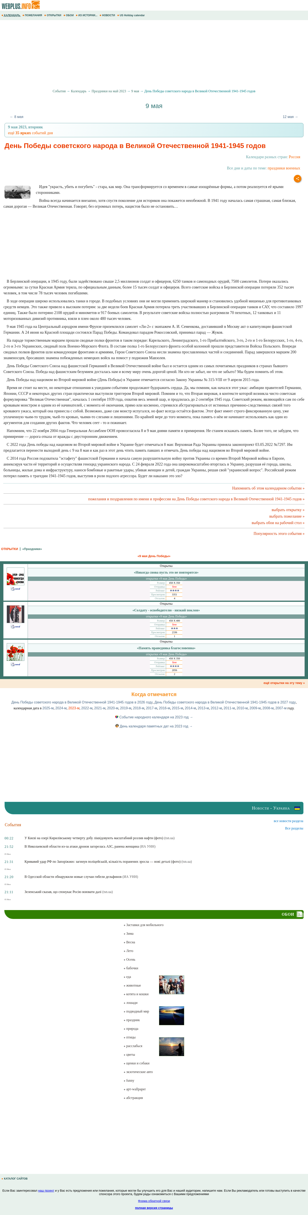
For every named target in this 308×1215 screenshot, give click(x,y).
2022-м (86, 708)
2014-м (190, 708)
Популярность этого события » (279, 533)
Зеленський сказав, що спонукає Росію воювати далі (63, 892)
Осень (129, 959)
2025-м (48, 708)
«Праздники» (32, 549)
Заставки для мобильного (144, 925)
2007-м (281, 708)
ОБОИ (69, 15)
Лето (128, 951)
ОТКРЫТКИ (53, 15)
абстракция (133, 1098)
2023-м (73, 708)
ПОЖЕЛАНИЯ (32, 15)
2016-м (164, 708)
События (59, 91)
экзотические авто (138, 1072)
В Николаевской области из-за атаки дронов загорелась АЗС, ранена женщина (82, 846)
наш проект (46, 1190)
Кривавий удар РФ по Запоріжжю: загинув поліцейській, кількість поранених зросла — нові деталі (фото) (103, 861)
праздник (132, 1020)
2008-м (268, 708)
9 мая (135, 91)
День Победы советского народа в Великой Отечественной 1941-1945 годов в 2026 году (82, 702)
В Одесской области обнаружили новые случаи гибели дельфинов (73, 877)
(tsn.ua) (169, 838)
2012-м (216, 708)
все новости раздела (288, 821)
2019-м (125, 708)
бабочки (131, 968)
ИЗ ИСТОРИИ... (87, 15)
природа (131, 1028)
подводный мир (136, 1011)
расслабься (133, 1046)
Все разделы (294, 828)
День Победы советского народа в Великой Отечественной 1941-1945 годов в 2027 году (225, 702)
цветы (129, 1054)
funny (129, 1080)
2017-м (151, 708)
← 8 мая (16, 117)
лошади (130, 1003)
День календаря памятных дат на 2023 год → (154, 726)
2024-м (61, 708)
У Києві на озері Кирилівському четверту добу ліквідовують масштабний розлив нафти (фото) (94, 838)
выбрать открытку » (288, 510)
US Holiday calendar (131, 15)
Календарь (78, 91)
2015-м (177, 708)
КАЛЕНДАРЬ (11, 15)
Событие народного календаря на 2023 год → (154, 717)
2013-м (203, 708)
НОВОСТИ (108, 15)
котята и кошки (136, 994)
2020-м (112, 708)
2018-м (138, 708)
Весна (129, 942)
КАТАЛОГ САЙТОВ (15, 1178)
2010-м (242, 708)
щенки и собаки (136, 1063)
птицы (129, 1037)
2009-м (255, 708)
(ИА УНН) (148, 846)
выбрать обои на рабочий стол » (278, 523)
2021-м (99, 708)
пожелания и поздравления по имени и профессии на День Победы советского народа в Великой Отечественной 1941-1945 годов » (196, 499)
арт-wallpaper (135, 1089)
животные (132, 985)
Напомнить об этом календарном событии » (268, 488)
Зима (128, 933)
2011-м (229, 708)
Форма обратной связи (154, 1201)
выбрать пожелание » (287, 516)
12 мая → (290, 117)
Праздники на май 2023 (109, 91)
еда (127, 977)
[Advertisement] (129, 54)
